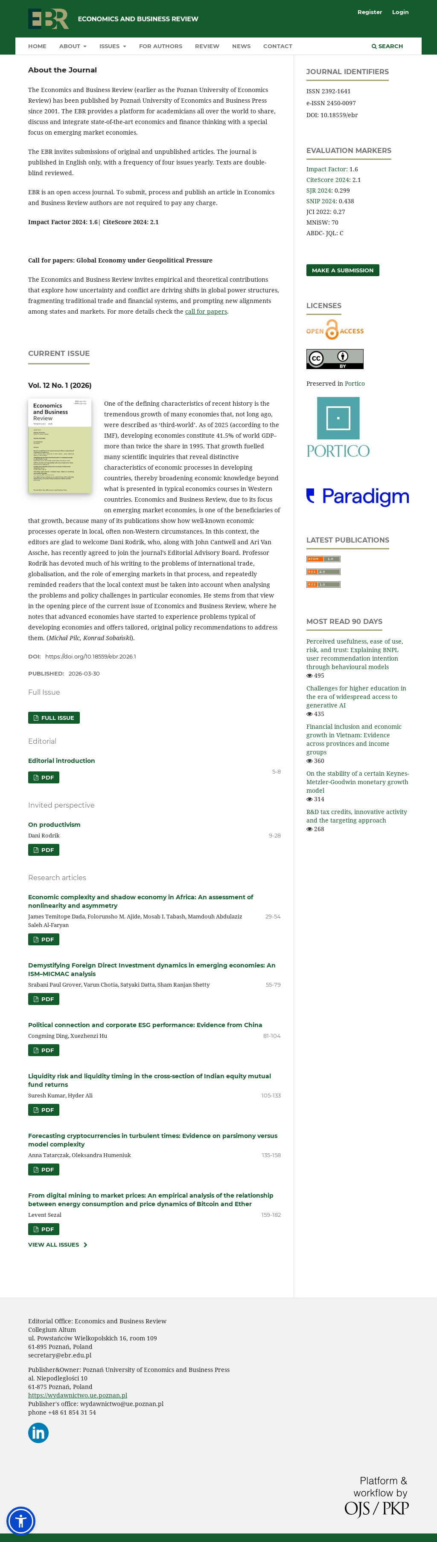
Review (207, 46)
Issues (110, 46)
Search (387, 46)
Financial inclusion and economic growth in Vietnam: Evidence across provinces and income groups (354, 739)
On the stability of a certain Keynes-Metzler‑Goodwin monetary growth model (357, 781)
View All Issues (53, 1244)
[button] (21, 1521)
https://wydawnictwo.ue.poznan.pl (77, 1395)
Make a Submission (343, 270)
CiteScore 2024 (327, 180)
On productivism (54, 825)
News (241, 46)
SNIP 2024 (320, 201)
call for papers (206, 311)
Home (37, 46)
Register (370, 12)
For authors (160, 46)
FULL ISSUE (57, 717)
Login (400, 12)
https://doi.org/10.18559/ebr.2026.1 (90, 656)
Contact (277, 46)
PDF (47, 777)
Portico (355, 383)
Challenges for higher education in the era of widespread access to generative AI (356, 696)
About (70, 46)
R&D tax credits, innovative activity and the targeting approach (356, 816)
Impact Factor (326, 169)
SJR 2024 (318, 190)
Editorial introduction (61, 761)
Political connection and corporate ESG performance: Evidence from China (145, 1025)
